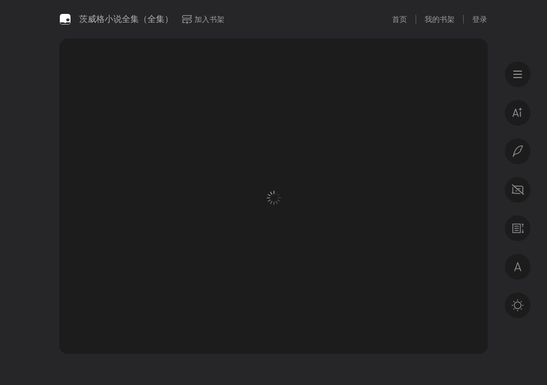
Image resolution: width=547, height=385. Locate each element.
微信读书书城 (65, 19)
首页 (399, 19)
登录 (479, 19)
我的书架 (440, 19)
